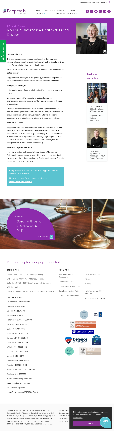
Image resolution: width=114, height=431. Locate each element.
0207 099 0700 (21, 351)
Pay (61, 14)
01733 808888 (25, 320)
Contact (71, 14)
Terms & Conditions (92, 274)
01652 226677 (19, 315)
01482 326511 (16, 297)
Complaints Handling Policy (69, 291)
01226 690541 (21, 324)
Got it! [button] (91, 423)
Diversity (88, 284)
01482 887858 (21, 338)
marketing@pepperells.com (18, 383)
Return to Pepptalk (16, 26)
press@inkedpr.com (15, 392)
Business (60, 10)
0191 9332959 (20, 374)
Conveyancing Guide (66, 282)
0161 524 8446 (31, 392)
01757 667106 (18, 329)
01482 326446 (20, 347)
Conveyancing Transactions (69, 286)
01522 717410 (19, 311)
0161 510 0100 (24, 333)
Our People (50, 10)
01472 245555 (21, 306)
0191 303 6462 (23, 342)
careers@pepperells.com (20, 181)
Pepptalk (51, 14)
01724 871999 (24, 302)
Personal (71, 10)
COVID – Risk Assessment (69, 296)
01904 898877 (17, 356)
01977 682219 (29, 369)
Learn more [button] (77, 418)
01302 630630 (22, 360)
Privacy (87, 279)
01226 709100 (21, 365)
